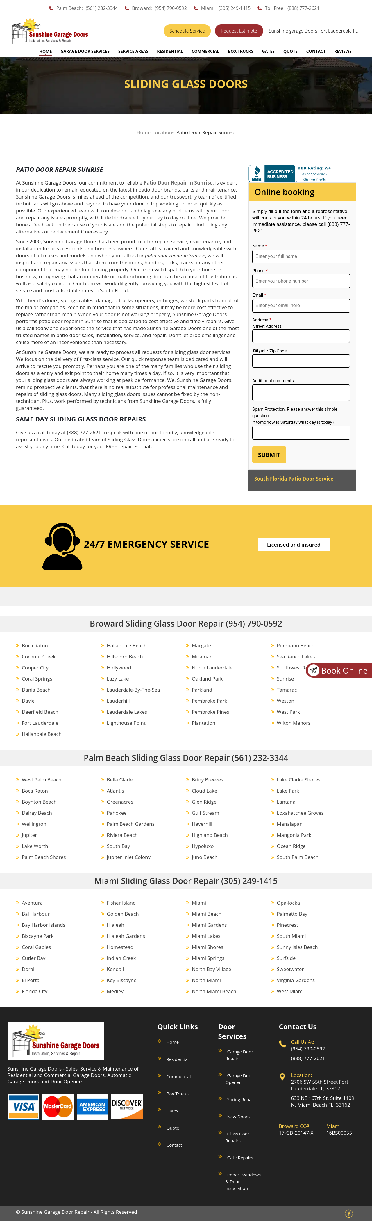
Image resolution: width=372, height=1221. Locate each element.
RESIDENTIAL (170, 51)
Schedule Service (187, 31)
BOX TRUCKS (240, 51)
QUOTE (290, 51)
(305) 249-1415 (235, 8)
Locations (163, 132)
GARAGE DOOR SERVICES (85, 51)
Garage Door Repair (239, 1055)
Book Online (337, 670)
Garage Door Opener (239, 1079)
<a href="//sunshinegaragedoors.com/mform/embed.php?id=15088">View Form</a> (302, 336)
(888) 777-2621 (303, 8)
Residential (178, 1059)
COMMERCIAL (205, 51)
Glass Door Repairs (237, 1137)
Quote (173, 1128)
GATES (268, 51)
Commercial (179, 1076)
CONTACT (316, 51)
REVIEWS (343, 51)
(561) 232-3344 (102, 8)
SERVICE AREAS (133, 51)
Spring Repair (241, 1099)
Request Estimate (239, 31)
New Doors (238, 1116)
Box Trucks (178, 1093)
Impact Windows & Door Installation (243, 1181)
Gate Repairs (240, 1157)
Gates (172, 1111)
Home (45, 51)
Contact (174, 1145)
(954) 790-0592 (171, 8)
